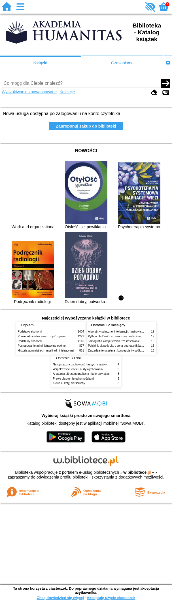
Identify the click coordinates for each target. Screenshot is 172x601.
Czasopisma (122, 63)
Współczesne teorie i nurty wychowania (78, 369)
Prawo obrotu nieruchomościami (73, 378)
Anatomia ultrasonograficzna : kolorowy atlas (81, 373)
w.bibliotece (137, 472)
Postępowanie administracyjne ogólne (42, 345)
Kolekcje (67, 92)
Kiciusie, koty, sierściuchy (69, 383)
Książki (40, 63)
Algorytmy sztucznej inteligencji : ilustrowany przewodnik (124, 331)
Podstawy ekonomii (30, 331)
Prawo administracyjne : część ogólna (42, 336)
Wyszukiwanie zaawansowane (29, 92)
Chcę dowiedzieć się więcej (60, 598)
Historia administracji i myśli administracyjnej (46, 350)
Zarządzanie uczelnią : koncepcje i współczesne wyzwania (125, 350)
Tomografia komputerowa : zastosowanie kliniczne (120, 341)
